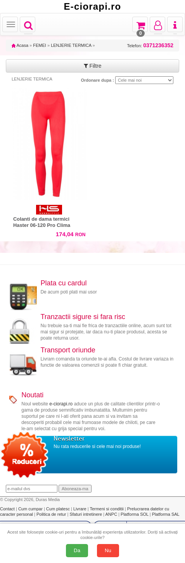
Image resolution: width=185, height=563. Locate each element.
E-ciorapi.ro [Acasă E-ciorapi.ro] (92, 6)
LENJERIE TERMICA (71, 45)
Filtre (93, 66)
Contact (8, 508)
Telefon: (150, 45)
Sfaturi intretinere (86, 514)
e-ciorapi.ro (61, 404)
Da (77, 550)
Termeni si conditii (107, 508)
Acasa (20, 45)
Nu (108, 550)
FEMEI (39, 45)
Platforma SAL (166, 514)
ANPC (111, 514)
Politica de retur (51, 514)
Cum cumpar (31, 508)
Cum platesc (58, 508)
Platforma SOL (135, 514)
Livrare (80, 508)
